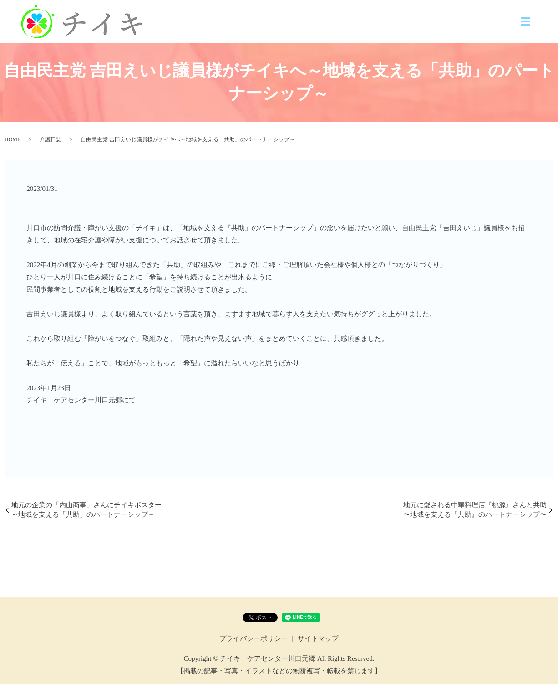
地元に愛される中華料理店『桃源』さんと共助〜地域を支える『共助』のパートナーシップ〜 (475, 509)
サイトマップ (318, 638)
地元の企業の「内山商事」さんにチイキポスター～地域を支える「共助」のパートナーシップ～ (86, 509)
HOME (12, 139)
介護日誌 (50, 139)
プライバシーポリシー (253, 638)
